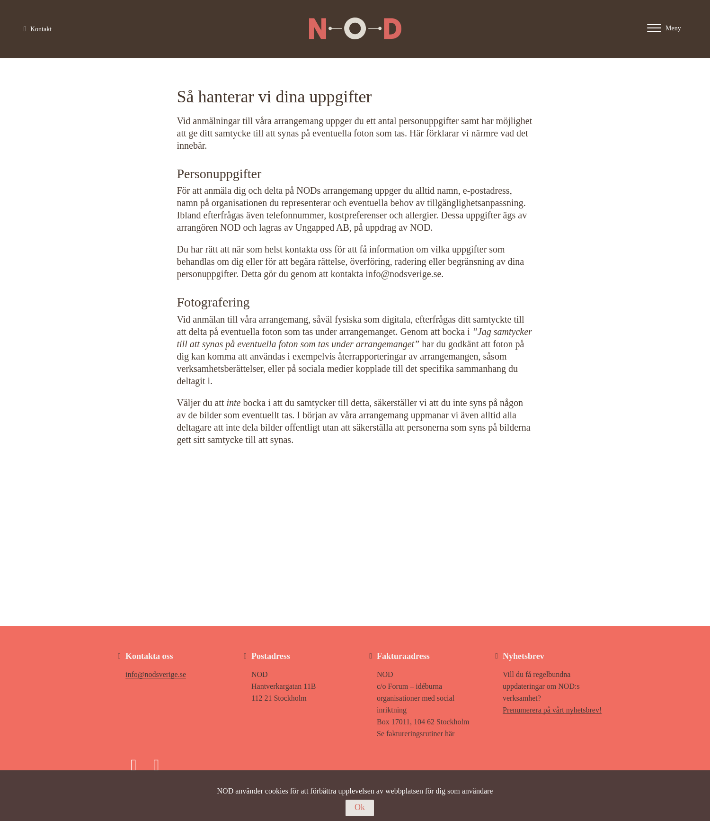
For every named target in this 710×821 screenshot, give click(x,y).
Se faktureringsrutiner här (415, 734)
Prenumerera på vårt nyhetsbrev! (552, 710)
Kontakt (38, 29)
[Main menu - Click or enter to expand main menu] (673, 28)
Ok (360, 807)
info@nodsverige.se (155, 674)
